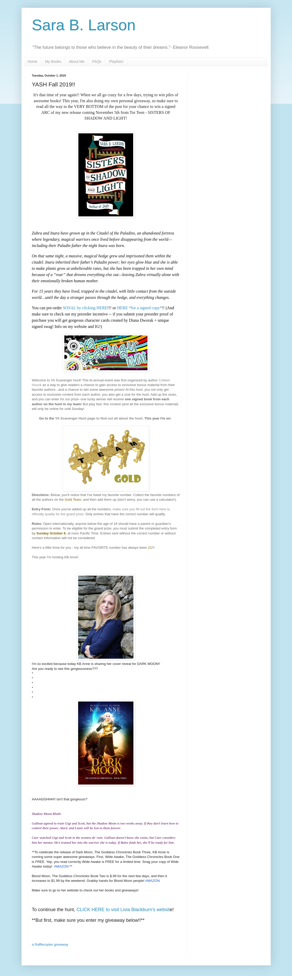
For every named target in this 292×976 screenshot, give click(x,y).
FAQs (96, 61)
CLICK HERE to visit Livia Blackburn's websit (123, 909)
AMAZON (62, 866)
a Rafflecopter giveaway (50, 944)
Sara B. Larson (84, 25)
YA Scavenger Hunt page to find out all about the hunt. (99, 418)
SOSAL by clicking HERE (85, 308)
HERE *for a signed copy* (139, 308)
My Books (53, 61)
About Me (76, 61)
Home (32, 61)
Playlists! (116, 61)
